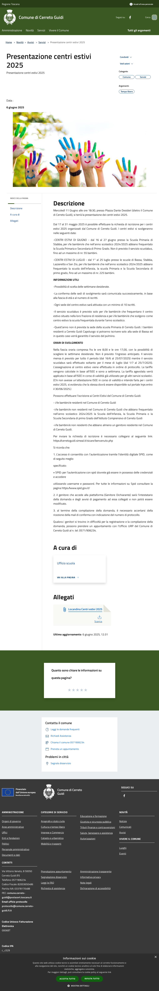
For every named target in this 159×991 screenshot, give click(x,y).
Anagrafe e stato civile (53, 821)
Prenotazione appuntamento (56, 871)
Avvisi (30, 42)
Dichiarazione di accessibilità (95, 888)
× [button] (155, 957)
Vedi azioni (127, 64)
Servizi (42, 42)
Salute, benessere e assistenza (96, 833)
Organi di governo (11, 821)
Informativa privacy (90, 877)
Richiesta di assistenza (53, 888)
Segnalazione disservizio (54, 877)
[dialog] (79, 972)
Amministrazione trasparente (95, 871)
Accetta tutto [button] (67, 978)
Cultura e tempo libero (53, 827)
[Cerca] (153, 17)
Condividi (126, 57)
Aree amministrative (13, 827)
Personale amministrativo (15, 849)
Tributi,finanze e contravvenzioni (97, 827)
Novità (19, 42)
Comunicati (125, 827)
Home (9, 42)
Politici (5, 844)
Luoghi (122, 848)
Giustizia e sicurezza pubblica (95, 822)
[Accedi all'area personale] (141, 4)
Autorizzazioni (87, 838)
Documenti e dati (11, 855)
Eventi (122, 853)
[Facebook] (125, 17)
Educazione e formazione (93, 816)
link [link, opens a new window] (109, 972)
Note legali (86, 883)
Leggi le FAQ (47, 883)
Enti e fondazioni (11, 838)
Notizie (123, 821)
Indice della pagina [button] (19, 198)
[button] (79, 985)
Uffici (4, 832)
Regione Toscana (11, 4)
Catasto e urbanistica (52, 838)
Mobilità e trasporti (51, 844)
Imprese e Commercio (52, 832)
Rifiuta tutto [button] (92, 978)
